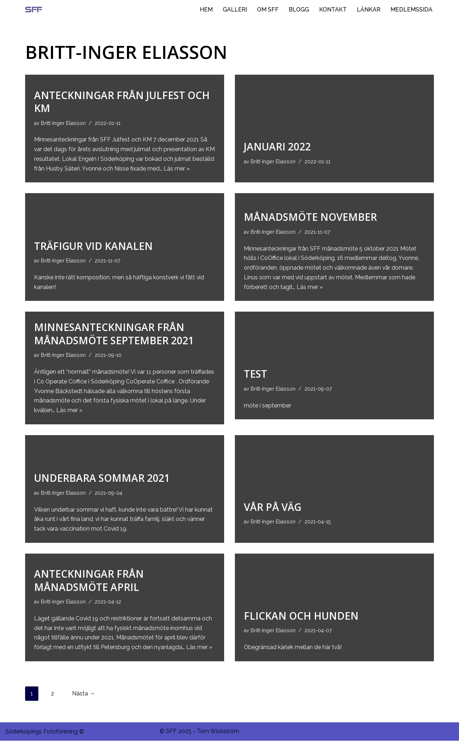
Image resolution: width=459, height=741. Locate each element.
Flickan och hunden (301, 616)
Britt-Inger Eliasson (63, 123)
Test (255, 374)
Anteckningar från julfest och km (122, 101)
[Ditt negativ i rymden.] (35, 9)
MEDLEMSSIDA (411, 9)
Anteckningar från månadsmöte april (89, 580)
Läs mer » (200, 168)
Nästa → (83, 693)
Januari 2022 (277, 146)
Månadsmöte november (310, 216)
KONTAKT (333, 9)
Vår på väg (272, 507)
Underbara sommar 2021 (102, 478)
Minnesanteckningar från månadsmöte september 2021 (114, 333)
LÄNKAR (368, 9)
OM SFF (268, 9)
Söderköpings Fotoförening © (44, 731)
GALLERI (235, 9)
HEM (206, 9)
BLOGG (299, 9)
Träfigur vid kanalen (93, 245)
